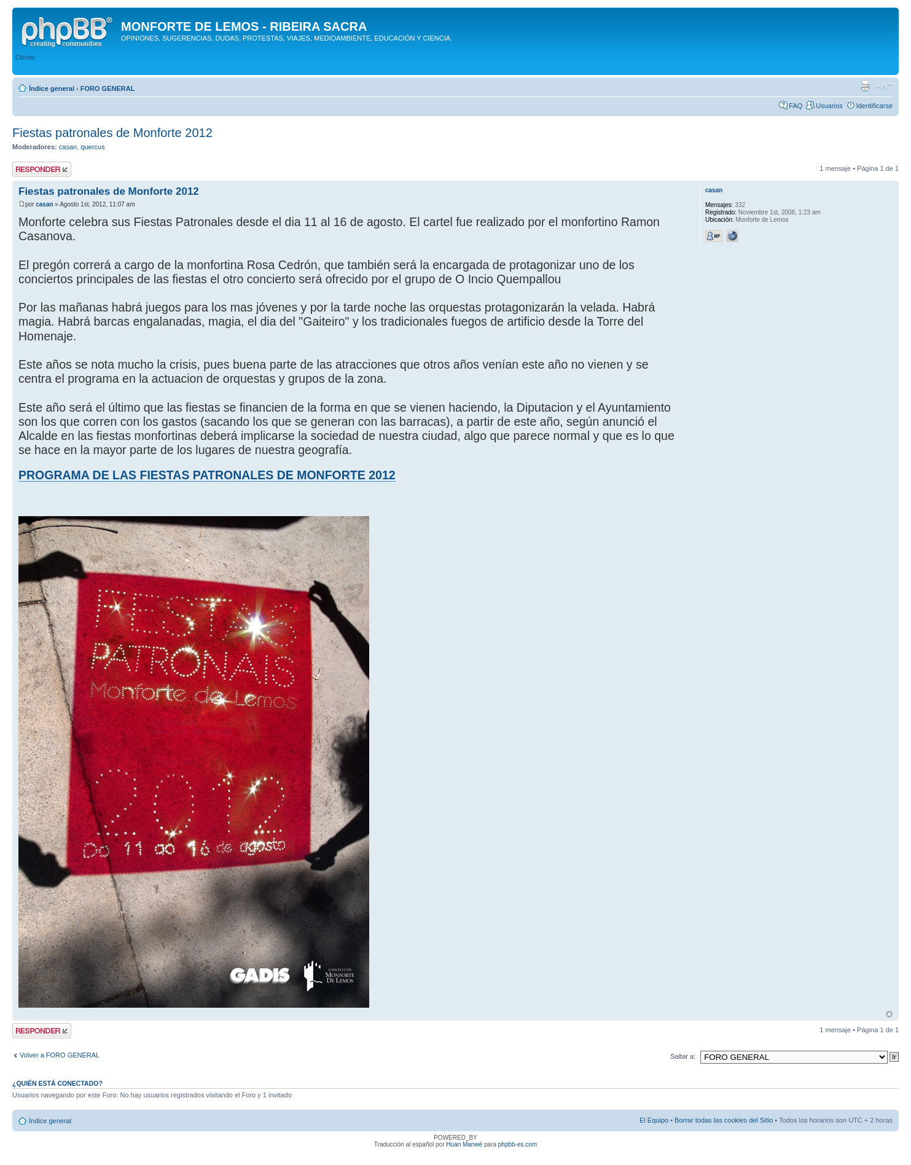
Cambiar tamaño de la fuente (884, 86)
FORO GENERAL (107, 88)
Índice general (51, 88)
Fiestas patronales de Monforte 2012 (112, 132)
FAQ (795, 105)
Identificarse (874, 105)
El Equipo (653, 1120)
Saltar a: (682, 1056)
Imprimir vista (865, 86)
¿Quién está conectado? (57, 1083)
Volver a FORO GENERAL (60, 1055)
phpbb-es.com (517, 1144)
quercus (92, 147)
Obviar (25, 57)
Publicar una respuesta (41, 169)
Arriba (889, 1014)
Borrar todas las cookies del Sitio (723, 1120)
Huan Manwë (464, 1144)
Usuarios (829, 105)
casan (68, 147)
